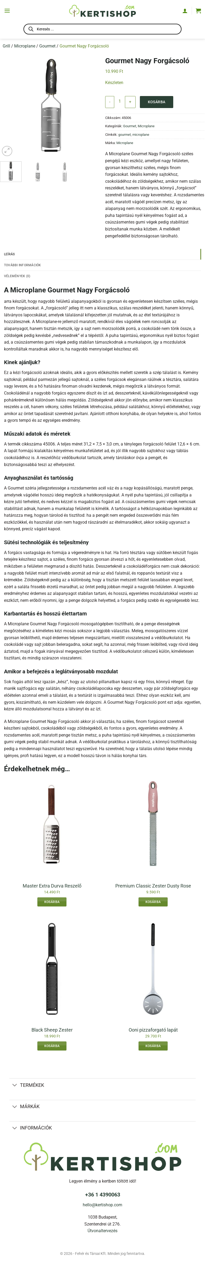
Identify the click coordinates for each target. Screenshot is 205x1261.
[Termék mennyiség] (119, 101)
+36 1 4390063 (102, 1195)
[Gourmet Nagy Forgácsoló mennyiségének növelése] (130, 102)
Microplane (24, 46)
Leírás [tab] (10, 254)
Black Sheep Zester (52, 1030)
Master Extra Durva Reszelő (52, 886)
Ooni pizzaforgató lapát (153, 1030)
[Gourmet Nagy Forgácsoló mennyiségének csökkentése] (109, 102)
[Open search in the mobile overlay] (102, 30)
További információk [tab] (24, 265)
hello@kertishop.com (102, 1205)
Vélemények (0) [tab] (17, 276)
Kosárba (156, 102)
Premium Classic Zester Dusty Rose (153, 886)
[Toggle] (14, 1086)
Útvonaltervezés (102, 1231)
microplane (140, 135)
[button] (7, 10)
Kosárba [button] (52, 902)
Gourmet (47, 46)
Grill (6, 46)
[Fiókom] (185, 11)
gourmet (124, 135)
